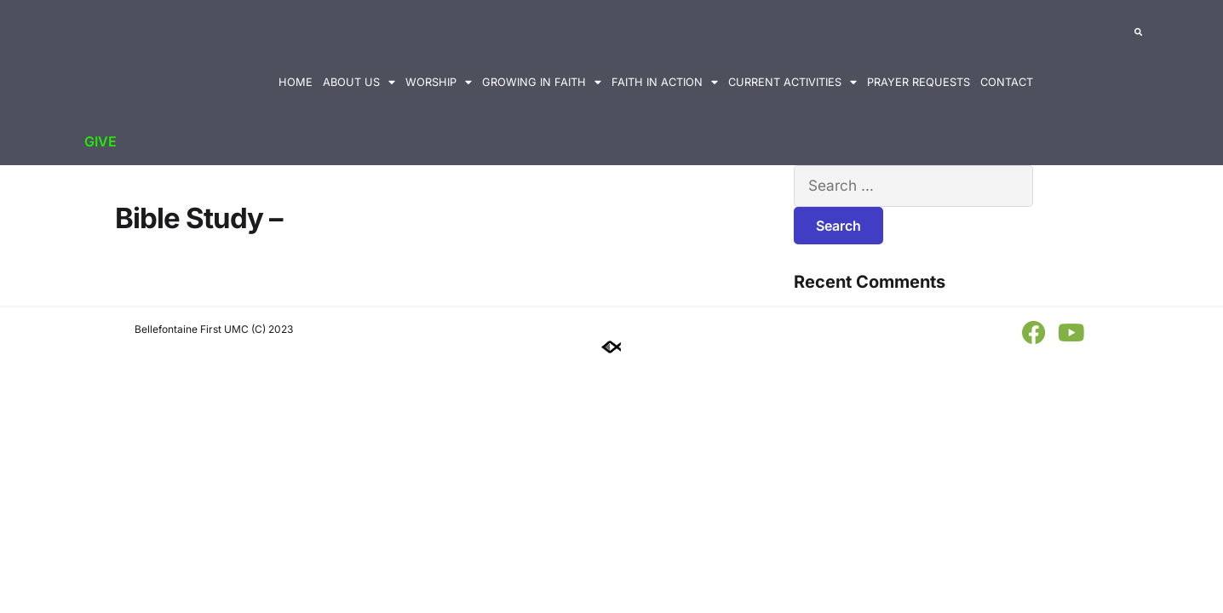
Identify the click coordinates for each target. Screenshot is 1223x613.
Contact (1006, 82)
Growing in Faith (541, 83)
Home (295, 82)
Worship (438, 83)
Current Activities (792, 83)
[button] (1138, 34)
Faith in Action (665, 83)
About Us (359, 83)
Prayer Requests (918, 82)
